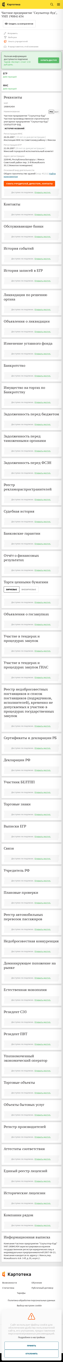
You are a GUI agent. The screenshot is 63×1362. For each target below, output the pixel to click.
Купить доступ (49, 60)
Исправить (11, 33)
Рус (51, 111)
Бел (56, 111)
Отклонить (31, 1353)
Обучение (36, 1282)
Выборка (10, 37)
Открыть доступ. (42, 192)
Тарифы (21, 1292)
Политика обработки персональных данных (31, 1300)
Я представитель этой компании (21, 46)
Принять (31, 1345)
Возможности (9, 1282)
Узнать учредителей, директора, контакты (29, 183)
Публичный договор (42, 1287)
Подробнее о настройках (31, 1337)
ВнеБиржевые (28, 589)
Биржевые (11, 589)
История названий (14, 128)
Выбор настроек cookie (29, 1305)
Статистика (8, 1287)
